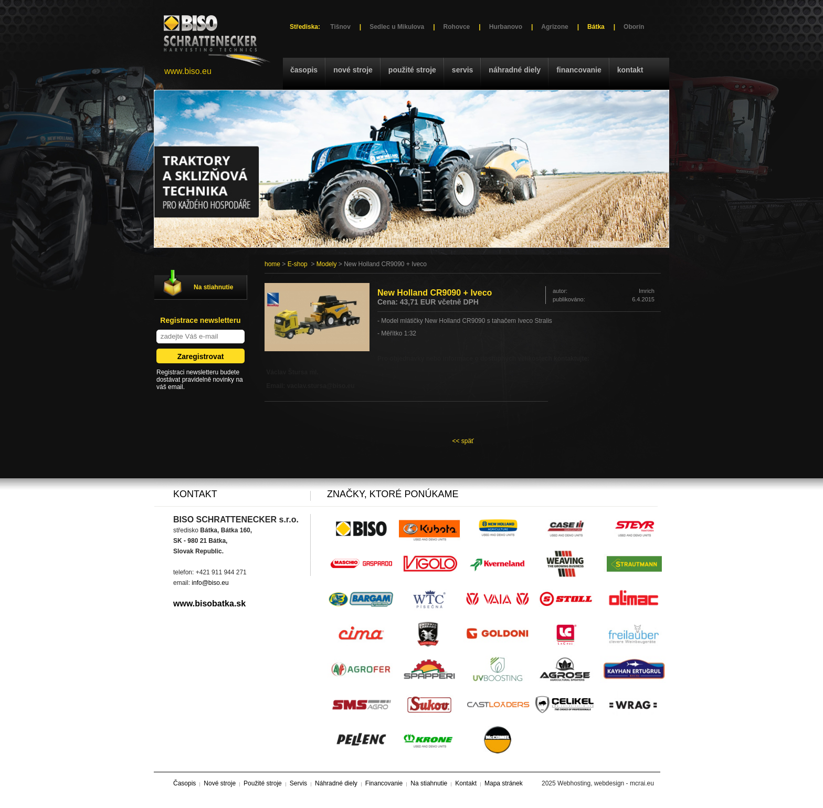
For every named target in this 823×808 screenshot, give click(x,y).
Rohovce (457, 26)
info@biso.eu (210, 582)
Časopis (304, 70)
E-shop (298, 264)
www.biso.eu (188, 71)
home (272, 264)
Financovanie (579, 70)
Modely (326, 264)
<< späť (462, 441)
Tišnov (340, 26)
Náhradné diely (515, 70)
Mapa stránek (503, 783)
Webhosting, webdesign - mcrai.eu (605, 783)
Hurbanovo (505, 26)
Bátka (596, 26)
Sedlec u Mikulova (397, 26)
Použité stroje (412, 70)
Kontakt (630, 70)
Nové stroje (353, 70)
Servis (462, 70)
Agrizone (554, 26)
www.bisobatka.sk (209, 603)
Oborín (634, 26)
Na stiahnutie (213, 287)
